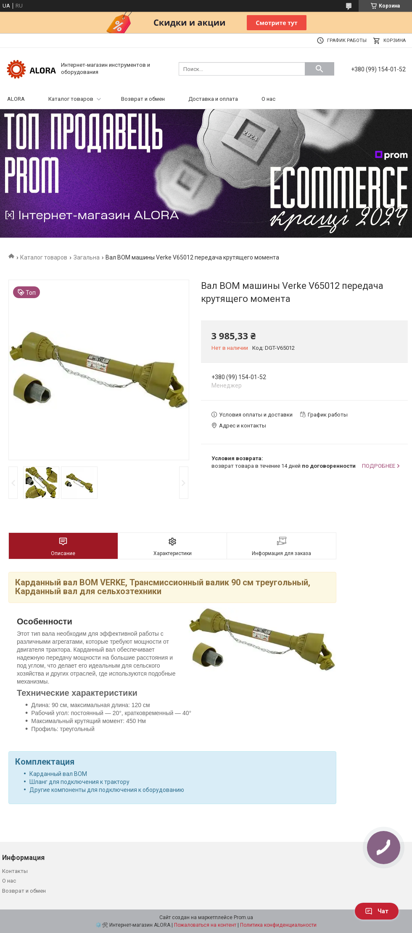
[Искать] (319, 69)
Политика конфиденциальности (278, 925)
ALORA (16, 99)
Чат (376, 911)
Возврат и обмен (143, 99)
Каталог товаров (70, 99)
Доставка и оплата (213, 99)
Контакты (15, 871)
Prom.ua (243, 917)
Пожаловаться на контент (205, 925)
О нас (268, 99)
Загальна (87, 257)
